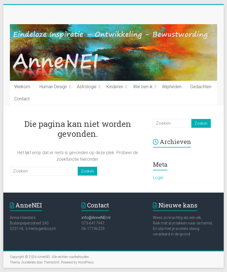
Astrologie (87, 86)
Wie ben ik (143, 86)
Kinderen (115, 86)
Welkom (22, 86)
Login (158, 177)
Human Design (53, 86)
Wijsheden (171, 86)
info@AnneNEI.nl (96, 217)
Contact (22, 98)
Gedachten (200, 86)
